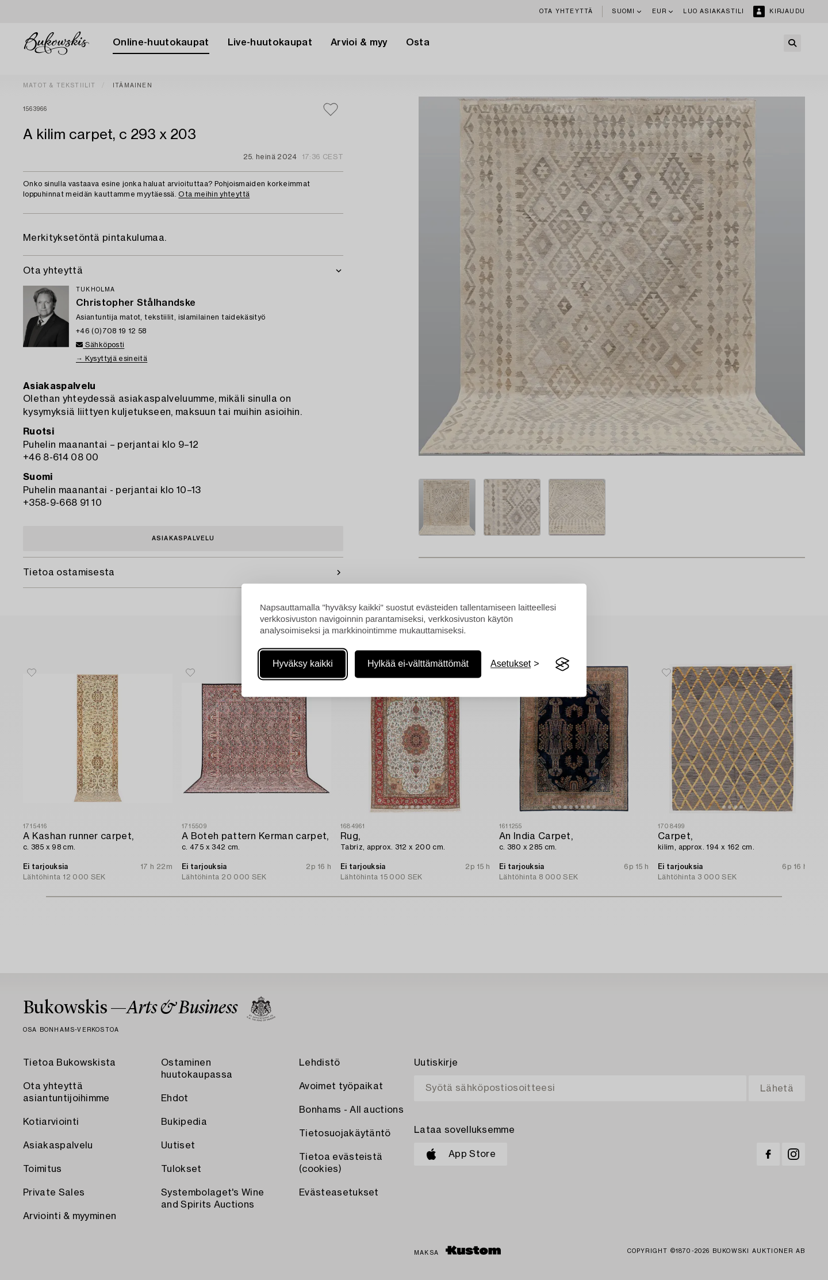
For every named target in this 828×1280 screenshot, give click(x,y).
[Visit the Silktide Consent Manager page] (562, 664)
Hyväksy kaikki (303, 664)
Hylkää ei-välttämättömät (418, 664)
